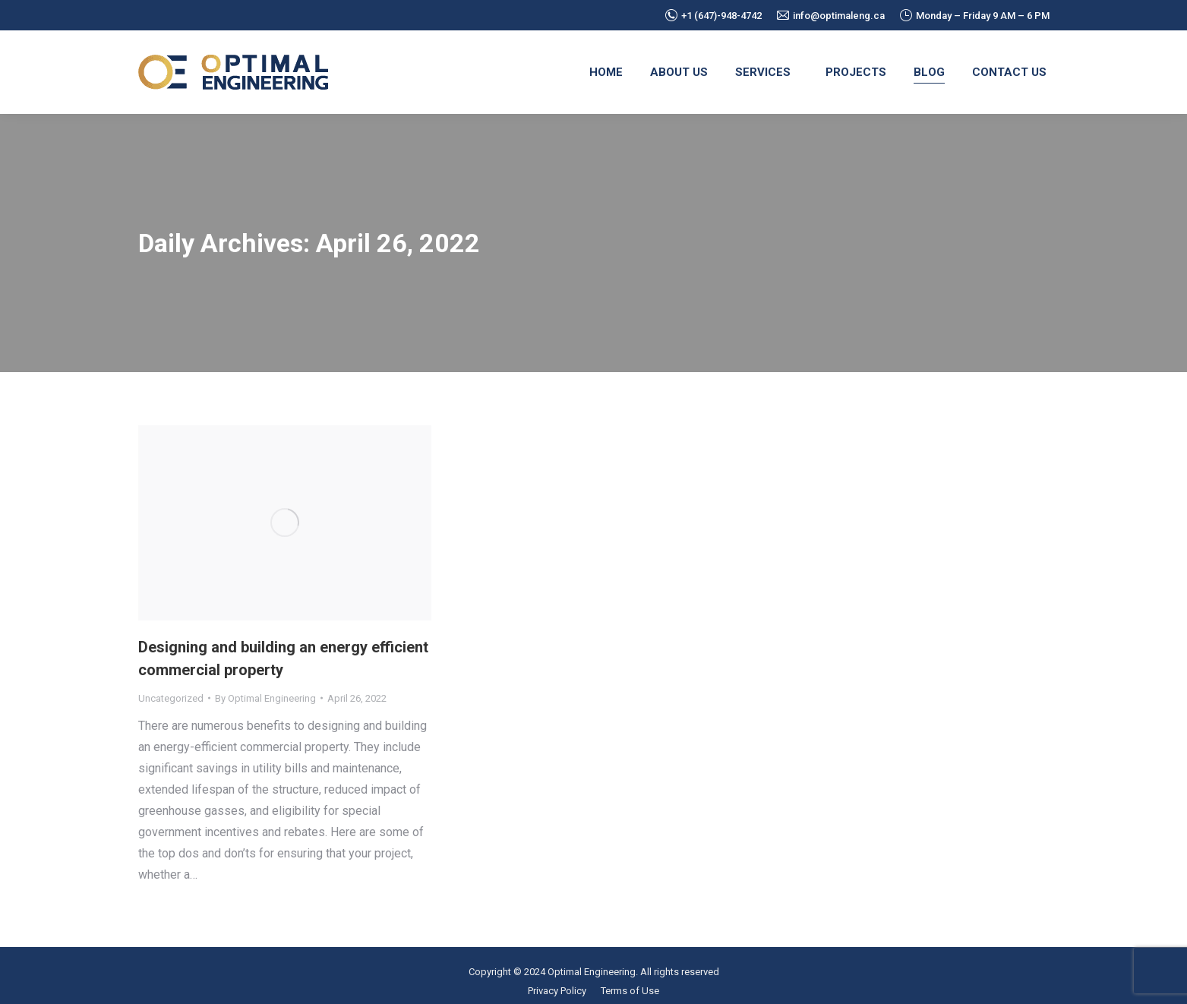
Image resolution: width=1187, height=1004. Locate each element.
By (265, 698)
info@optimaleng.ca (831, 15)
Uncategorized (171, 698)
